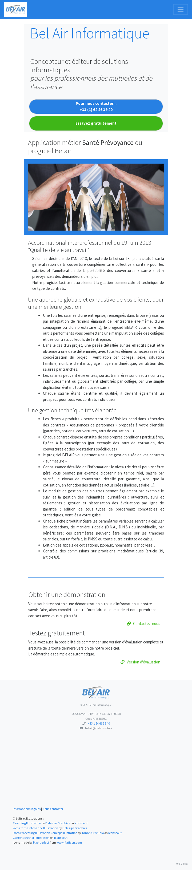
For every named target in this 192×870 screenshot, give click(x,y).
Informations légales (27, 809)
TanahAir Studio (93, 833)
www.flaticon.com (69, 842)
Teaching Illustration (27, 823)
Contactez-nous (143, 623)
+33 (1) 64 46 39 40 (96, 109)
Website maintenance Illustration (35, 828)
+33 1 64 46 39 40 (99, 723)
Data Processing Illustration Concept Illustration (45, 833)
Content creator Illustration (31, 838)
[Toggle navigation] (180, 9)
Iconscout (81, 823)
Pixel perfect (41, 842)
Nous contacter (52, 809)
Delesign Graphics (57, 823)
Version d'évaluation (140, 662)
